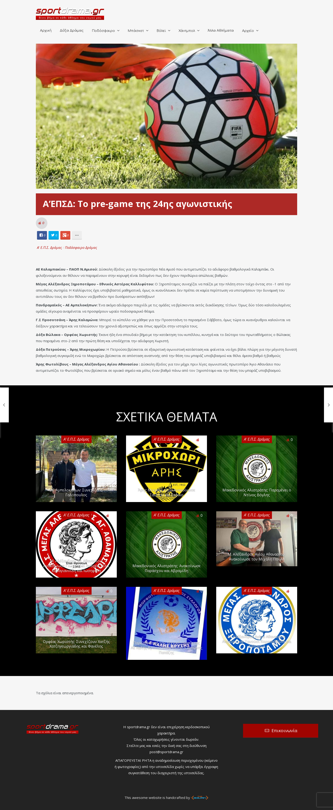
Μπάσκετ (136, 31)
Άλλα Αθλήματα (221, 30)
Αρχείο (248, 31)
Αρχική (46, 30)
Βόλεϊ (161, 31)
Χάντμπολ (187, 31)
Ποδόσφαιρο (103, 31)
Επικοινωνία (284, 731)
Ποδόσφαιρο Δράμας (81, 247)
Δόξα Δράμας (71, 30)
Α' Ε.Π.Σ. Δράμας (49, 247)
